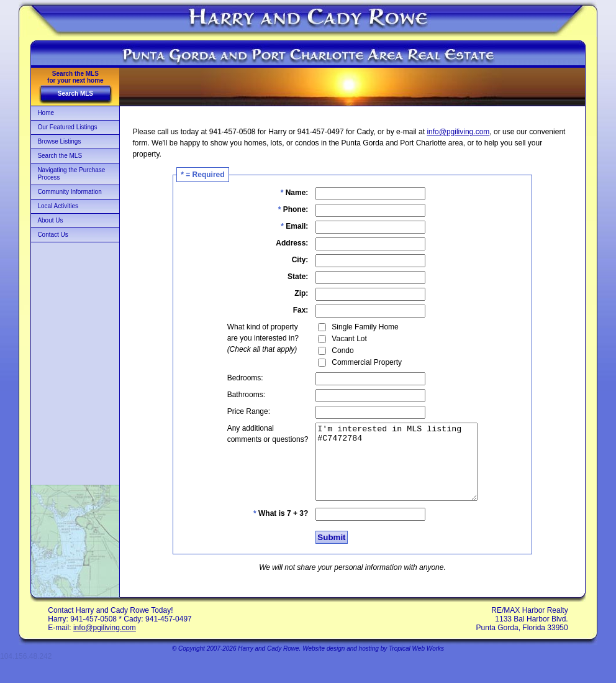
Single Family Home (355, 327)
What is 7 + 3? (271, 528)
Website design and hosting (340, 663)
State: (288, 276)
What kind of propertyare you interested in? (253, 338)
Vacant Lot (339, 338)
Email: (285, 226)
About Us (50, 220)
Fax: (291, 310)
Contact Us (52, 234)
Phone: (284, 209)
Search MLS (75, 93)
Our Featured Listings (67, 127)
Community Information (69, 191)
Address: (282, 243)
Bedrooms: (236, 378)
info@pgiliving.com (458, 131)
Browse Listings (59, 141)
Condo (333, 350)
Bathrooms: (237, 394)
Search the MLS (59, 155)
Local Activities (57, 206)
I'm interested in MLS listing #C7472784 (396, 469)
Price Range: (239, 411)
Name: (285, 192)
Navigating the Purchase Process (71, 174)
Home (45, 112)
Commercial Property (357, 362)
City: (291, 259)
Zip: (292, 293)
